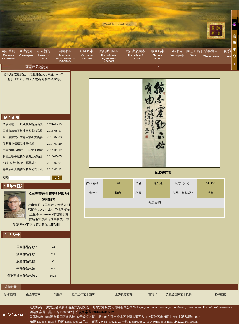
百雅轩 (152, 294)
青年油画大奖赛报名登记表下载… (24, 169)
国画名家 (65, 51)
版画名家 (157, 51)
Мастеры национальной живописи (65, 58)
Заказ (193, 55)
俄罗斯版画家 (135, 51)
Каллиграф (176, 55)
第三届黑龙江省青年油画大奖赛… (24, 137)
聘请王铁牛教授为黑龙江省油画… (24, 156)
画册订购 (193, 51)
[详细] (55, 224)
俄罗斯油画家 (109, 51)
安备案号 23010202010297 (96, 312)
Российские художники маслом (108, 58)
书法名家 (176, 51)
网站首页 (8, 51)
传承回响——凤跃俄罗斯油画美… (24, 124)
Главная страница (8, 57)
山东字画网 (33, 294)
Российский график (135, 57)
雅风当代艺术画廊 (83, 294)
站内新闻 (43, 51)
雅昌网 (58, 294)
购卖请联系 (163, 173)
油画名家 (86, 51)
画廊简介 (26, 51)
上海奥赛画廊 (123, 294)
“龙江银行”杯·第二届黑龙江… (21, 162)
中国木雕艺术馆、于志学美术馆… (24, 150)
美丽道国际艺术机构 (179, 294)
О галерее (26, 55)
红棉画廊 (9, 294)
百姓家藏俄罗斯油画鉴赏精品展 (23, 130)
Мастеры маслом (87, 57)
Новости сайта (43, 57)
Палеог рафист (157, 57)
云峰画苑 (220, 294)
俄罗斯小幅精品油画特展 (18, 143)
